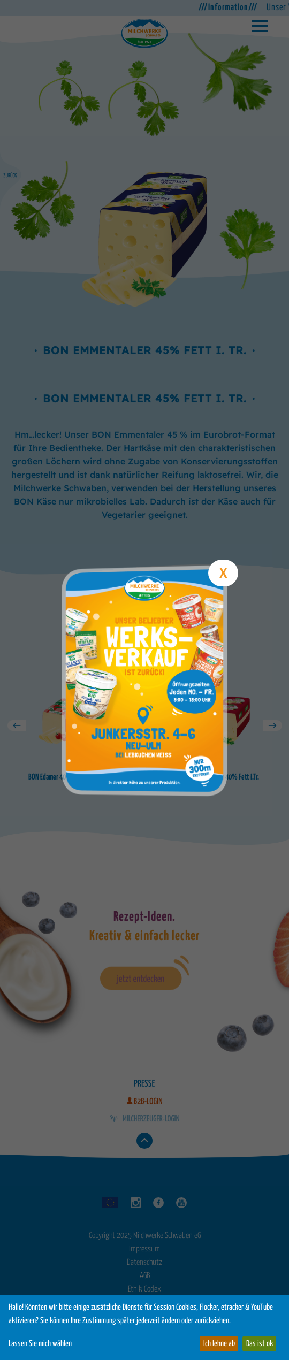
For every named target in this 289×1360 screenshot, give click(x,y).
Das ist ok (259, 1344)
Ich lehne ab (219, 1344)
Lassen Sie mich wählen (40, 1344)
